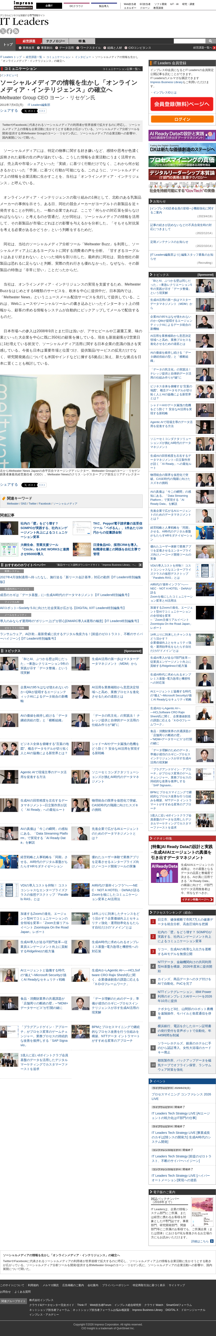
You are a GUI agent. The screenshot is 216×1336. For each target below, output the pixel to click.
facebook (10, 31)
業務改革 (28, 47)
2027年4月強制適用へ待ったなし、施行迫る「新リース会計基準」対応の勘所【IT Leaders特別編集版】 (70, 579)
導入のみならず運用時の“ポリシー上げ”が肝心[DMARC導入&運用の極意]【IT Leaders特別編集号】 (70, 621)
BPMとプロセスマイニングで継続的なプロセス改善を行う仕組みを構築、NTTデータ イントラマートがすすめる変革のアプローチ (171, 800)
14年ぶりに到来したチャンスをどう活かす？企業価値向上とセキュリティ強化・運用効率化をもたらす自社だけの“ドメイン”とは (170, 642)
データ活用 (66, 47)
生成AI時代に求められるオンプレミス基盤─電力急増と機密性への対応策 (115, 946)
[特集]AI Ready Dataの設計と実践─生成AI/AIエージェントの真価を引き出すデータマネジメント (182, 852)
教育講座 (158, 8)
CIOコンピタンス (139, 47)
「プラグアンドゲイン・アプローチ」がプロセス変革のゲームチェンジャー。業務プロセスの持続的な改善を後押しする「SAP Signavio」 (44, 1036)
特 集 (82, 41)
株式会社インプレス (41, 1300)
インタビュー (83, 57)
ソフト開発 (160, 4)
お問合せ (5, 1291)
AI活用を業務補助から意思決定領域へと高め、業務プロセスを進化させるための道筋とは (115, 691)
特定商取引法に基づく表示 (149, 1285)
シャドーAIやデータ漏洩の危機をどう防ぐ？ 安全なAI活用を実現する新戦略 (116, 748)
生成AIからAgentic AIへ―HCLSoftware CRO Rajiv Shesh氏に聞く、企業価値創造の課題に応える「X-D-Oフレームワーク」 (170, 716)
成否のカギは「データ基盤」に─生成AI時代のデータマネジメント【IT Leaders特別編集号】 (65, 595)
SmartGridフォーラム (179, 1305)
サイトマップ (177, 1285)
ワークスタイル (90, 47)
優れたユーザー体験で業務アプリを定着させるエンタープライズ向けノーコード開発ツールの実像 (115, 861)
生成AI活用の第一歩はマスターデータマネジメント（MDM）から (171, 304)
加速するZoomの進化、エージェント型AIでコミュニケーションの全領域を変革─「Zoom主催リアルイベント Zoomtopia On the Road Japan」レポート (44, 923)
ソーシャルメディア (65, 503)
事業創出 (47, 47)
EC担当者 (145, 4)
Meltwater (13, 503)
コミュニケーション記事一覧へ (121, 68)
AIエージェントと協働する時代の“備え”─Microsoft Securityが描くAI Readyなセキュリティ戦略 (43, 974)
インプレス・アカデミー (44, 1314)
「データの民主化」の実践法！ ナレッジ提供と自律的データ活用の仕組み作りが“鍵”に (116, 720)
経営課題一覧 (34, 57)
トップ (8, 44)
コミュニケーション (58, 57)
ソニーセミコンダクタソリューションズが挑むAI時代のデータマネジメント (115, 776)
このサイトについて (12, 1285)
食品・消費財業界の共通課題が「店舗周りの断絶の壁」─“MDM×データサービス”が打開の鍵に (44, 1003)
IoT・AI (174, 4)
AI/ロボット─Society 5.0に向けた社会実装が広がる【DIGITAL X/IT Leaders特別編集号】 (63, 608)
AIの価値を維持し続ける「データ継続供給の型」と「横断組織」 (170, 356)
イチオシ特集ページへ (196, 899)
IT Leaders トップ (11, 57)
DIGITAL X (172, 1310)
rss (16, 31)
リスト (42, 111)
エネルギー (130, 8)
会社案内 (93, 1285)
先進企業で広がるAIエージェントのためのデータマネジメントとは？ (115, 833)
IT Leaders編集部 (39, 104)
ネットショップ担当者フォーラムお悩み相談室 (101, 1310)
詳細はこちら (200, 1241)
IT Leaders (24, 21)
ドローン (145, 8)
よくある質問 (22, 1291)
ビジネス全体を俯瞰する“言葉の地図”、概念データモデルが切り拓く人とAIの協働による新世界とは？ (44, 748)
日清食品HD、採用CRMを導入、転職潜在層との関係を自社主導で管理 (116, 549)
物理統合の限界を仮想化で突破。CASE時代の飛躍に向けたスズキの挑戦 (115, 805)
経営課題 (29, 41)
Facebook (45, 503)
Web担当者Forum (100, 1305)
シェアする (9, 110)
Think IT (82, 1305)
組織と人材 (114, 47)
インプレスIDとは (165, 92)
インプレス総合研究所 (127, 1305)
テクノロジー (55, 41)
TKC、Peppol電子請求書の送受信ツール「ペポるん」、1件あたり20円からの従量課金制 (118, 528)
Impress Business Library (166, 82)
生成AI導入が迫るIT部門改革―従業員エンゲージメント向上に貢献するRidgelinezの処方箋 (44, 946)
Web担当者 (130, 4)
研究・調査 (188, 4)
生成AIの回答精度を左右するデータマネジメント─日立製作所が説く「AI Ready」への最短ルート (44, 805)
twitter (3, 31)
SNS (24, 503)
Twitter (33, 503)
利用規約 (33, 1285)
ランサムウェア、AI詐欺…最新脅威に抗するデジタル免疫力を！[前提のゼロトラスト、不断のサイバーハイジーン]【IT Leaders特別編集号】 (71, 636)
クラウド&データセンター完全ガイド (51, 1305)
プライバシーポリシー (115, 1285)
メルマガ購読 (51, 1285)
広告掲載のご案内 (73, 1285)
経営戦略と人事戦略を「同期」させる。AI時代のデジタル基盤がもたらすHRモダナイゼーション (44, 861)
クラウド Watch (153, 1305)
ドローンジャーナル (193, 1310)
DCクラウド (76, 6)
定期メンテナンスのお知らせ (169, 242)
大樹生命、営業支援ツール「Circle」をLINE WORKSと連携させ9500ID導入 (44, 549)
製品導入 (104, 6)
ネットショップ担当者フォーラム (49, 1310)
